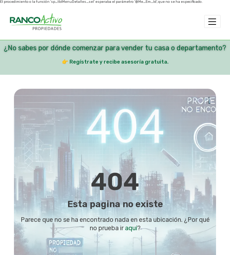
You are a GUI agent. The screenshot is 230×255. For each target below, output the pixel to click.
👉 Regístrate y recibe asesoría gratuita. (115, 62)
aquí (131, 228)
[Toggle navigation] (212, 21)
